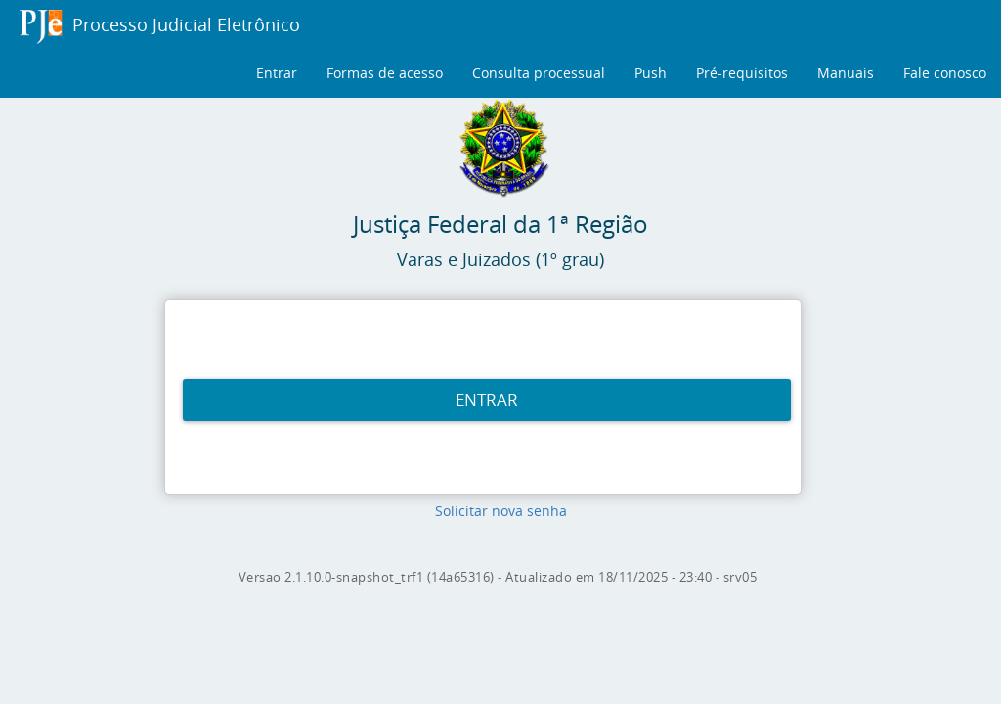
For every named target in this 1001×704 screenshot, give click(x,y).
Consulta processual (538, 73)
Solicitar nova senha (501, 511)
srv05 (740, 577)
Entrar (276, 73)
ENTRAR (487, 399)
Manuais (845, 73)
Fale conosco (944, 73)
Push (650, 73)
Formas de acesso (384, 73)
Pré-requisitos (742, 73)
